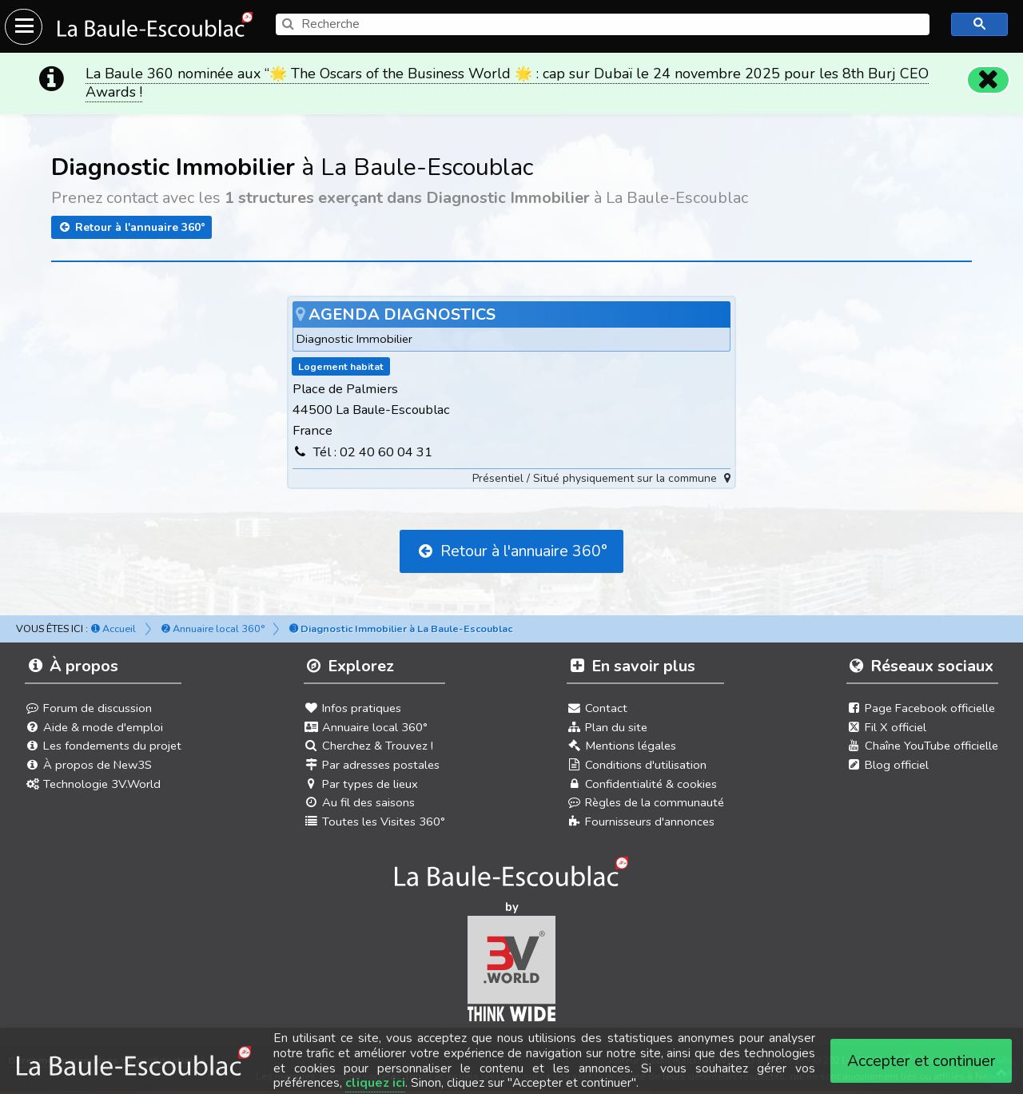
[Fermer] (988, 80)
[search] (602, 24)
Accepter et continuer (921, 1061)
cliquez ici (375, 1083)
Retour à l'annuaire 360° (131, 227)
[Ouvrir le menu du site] (23, 27)
